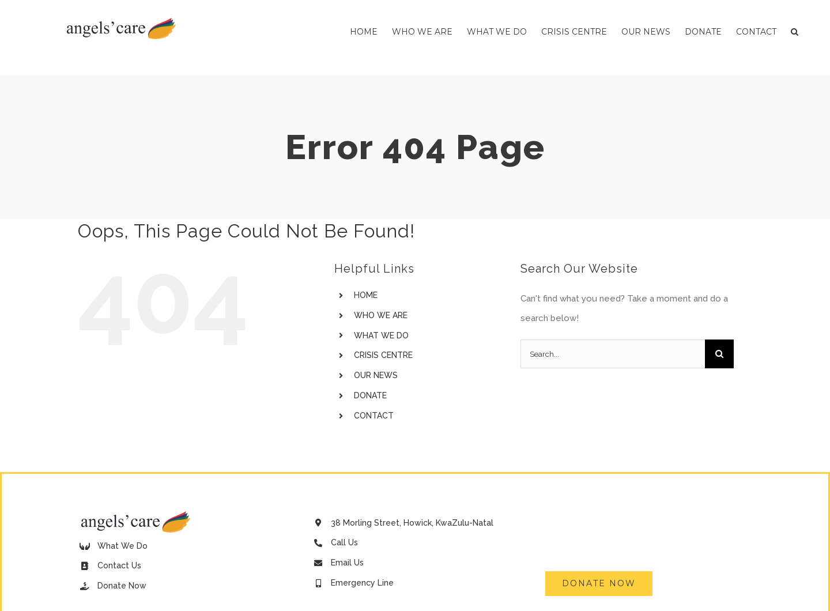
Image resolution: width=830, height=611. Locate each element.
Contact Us (119, 565)
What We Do (122, 545)
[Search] (719, 354)
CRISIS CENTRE (383, 355)
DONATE (370, 395)
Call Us (344, 542)
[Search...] (612, 354)
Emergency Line (362, 582)
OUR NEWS (376, 375)
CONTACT (374, 415)
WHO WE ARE (381, 315)
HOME (366, 295)
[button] (794, 31)
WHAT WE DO (381, 335)
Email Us (347, 562)
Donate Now (121, 585)
